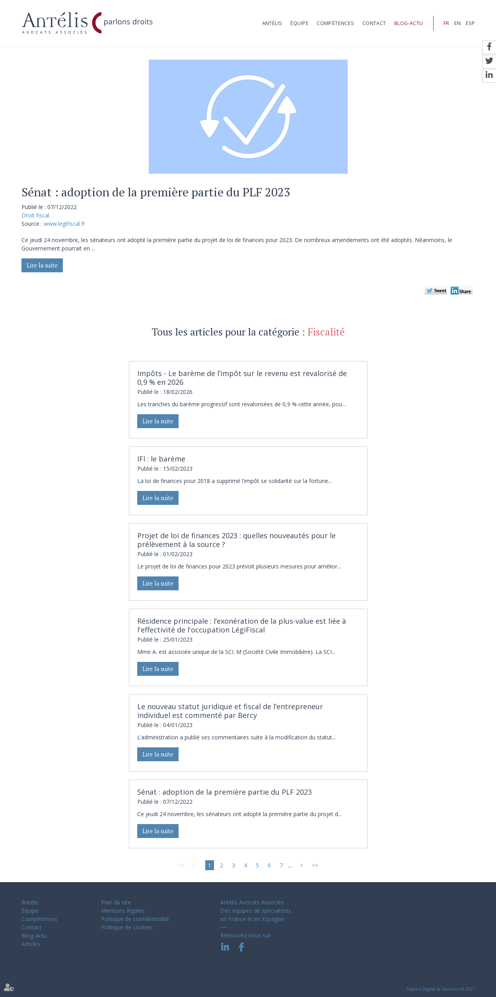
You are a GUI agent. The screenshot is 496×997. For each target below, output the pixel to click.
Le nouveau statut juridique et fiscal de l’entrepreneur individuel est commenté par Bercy (230, 711)
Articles (30, 944)
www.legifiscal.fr (64, 223)
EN (457, 23)
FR (446, 23)
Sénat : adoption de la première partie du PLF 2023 (224, 792)
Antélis (272, 23)
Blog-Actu (408, 23)
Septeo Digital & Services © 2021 (440, 989)
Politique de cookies (127, 927)
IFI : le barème (161, 459)
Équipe (299, 23)
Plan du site (116, 902)
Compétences (335, 23)
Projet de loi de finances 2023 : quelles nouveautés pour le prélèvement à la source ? (236, 540)
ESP (470, 23)
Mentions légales (123, 910)
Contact (374, 23)
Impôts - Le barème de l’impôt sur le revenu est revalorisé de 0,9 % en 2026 (242, 378)
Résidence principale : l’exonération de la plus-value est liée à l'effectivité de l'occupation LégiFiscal (241, 625)
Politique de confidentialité (135, 919)
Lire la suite (42, 265)
